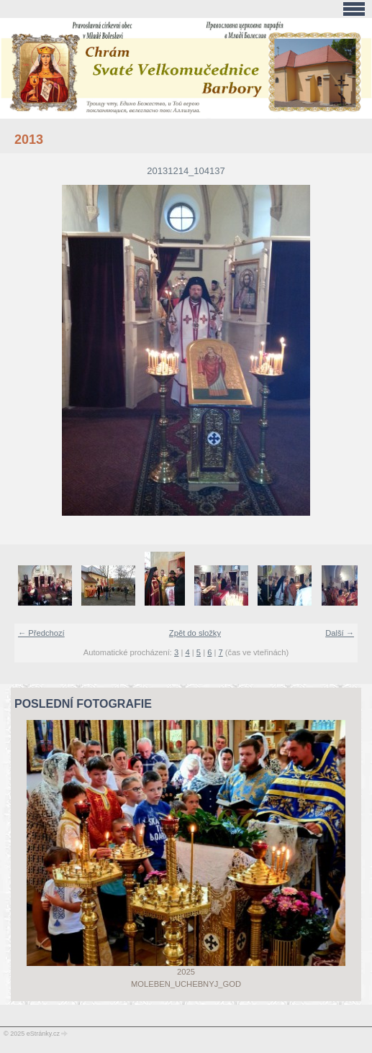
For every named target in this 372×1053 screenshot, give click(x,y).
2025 (186, 971)
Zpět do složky (195, 633)
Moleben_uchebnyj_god (186, 984)
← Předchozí (41, 633)
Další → (339, 633)
